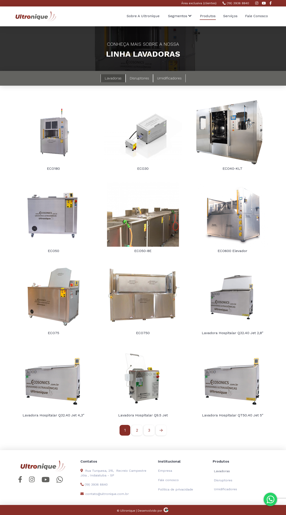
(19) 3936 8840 (236, 3)
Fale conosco (168, 480)
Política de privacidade (175, 489)
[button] (180, 16)
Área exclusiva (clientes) (199, 3)
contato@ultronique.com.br (104, 494)
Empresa (165, 470)
